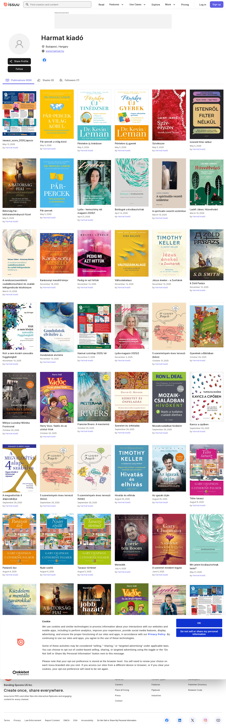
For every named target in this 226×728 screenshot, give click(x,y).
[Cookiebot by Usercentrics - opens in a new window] (21, 721)
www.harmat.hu (55, 51)
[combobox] (60, 4)
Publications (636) (18, 80)
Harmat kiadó (11, 147)
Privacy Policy (157, 683)
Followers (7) (69, 80)
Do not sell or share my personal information (199, 681)
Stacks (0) (45, 80)
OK (199, 671)
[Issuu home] (12, 4)
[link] (101, 4)
